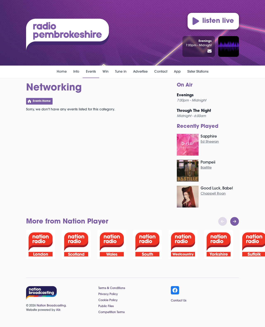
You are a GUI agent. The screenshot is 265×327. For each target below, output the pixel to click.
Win (105, 71)
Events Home (42, 101)
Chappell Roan (213, 193)
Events (91, 71)
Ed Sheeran (210, 142)
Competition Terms (111, 312)
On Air (185, 85)
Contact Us (178, 300)
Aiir (58, 310)
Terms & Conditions (111, 288)
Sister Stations (197, 71)
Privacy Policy (108, 294)
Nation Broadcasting (51, 305)
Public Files (106, 306)
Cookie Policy (108, 300)
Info (76, 71)
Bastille (206, 168)
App (177, 71)
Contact (160, 71)
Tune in (120, 71)
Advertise (140, 71)
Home (62, 71)
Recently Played (197, 126)
